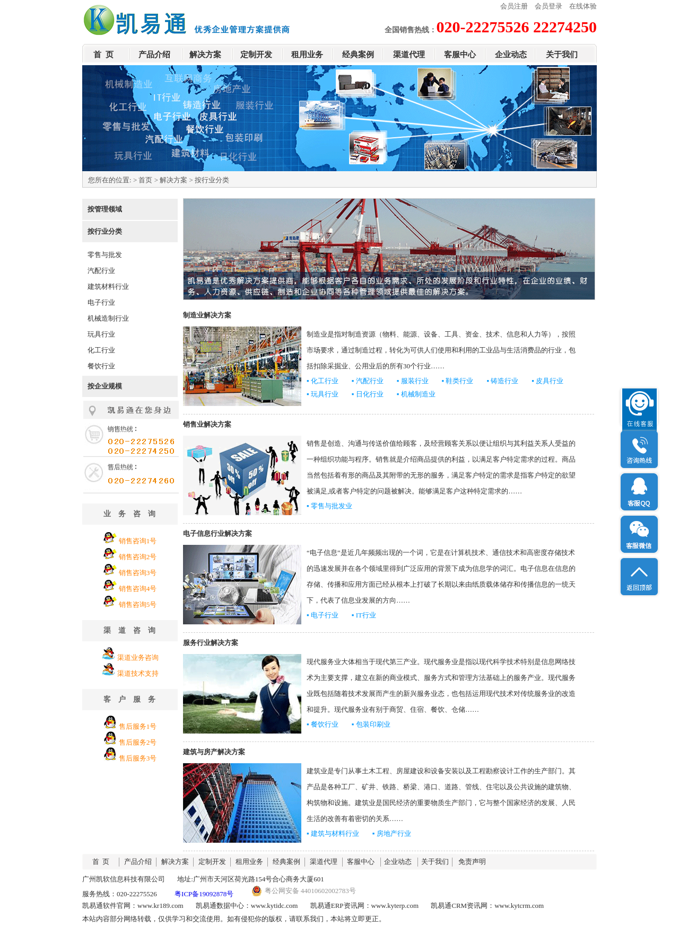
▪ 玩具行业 (322, 394)
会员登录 (548, 6)
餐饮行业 (101, 366)
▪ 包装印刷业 (371, 724)
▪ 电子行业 (322, 615)
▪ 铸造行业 (502, 381)
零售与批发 (105, 255)
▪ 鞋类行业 (458, 381)
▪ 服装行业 (413, 381)
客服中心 (460, 54)
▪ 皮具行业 (547, 381)
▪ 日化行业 (368, 394)
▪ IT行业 (364, 615)
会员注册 (514, 6)
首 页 (103, 54)
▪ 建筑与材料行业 (333, 833)
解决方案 (205, 54)
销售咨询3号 (138, 573)
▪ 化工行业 (322, 381)
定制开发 (256, 54)
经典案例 (358, 54)
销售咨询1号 (138, 541)
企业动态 (511, 54)
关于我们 (562, 54)
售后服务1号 (138, 726)
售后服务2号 (138, 742)
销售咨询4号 (138, 589)
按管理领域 (105, 209)
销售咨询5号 (138, 604)
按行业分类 (105, 231)
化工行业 (101, 350)
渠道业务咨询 (138, 657)
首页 (145, 180)
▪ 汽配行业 (368, 381)
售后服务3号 (138, 758)
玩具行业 (101, 334)
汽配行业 (101, 271)
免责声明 (472, 862)
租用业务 (307, 54)
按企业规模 (105, 386)
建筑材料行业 (108, 286)
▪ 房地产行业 (391, 833)
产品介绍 (154, 54)
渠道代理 (409, 54)
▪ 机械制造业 (416, 394)
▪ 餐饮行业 (322, 724)
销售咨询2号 (138, 557)
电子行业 (101, 302)
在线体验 (583, 6)
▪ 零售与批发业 (329, 506)
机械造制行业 (108, 318)
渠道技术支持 (138, 673)
